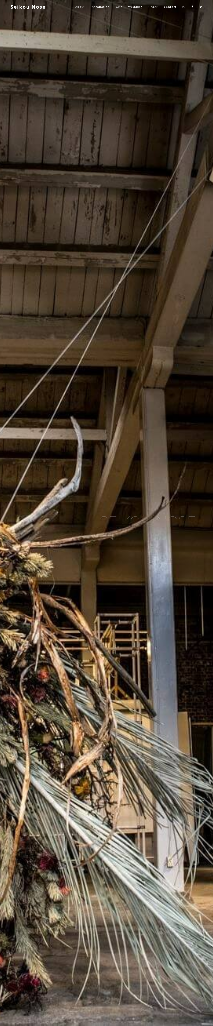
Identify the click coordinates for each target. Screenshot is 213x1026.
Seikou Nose (28, 6)
